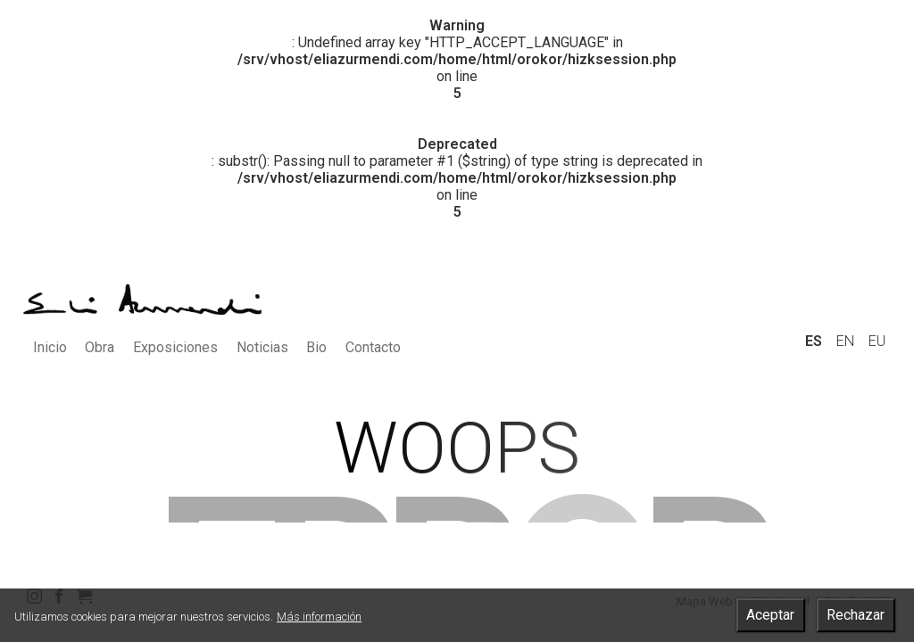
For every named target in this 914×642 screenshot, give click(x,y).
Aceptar (770, 614)
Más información (319, 616)
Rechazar (856, 614)
